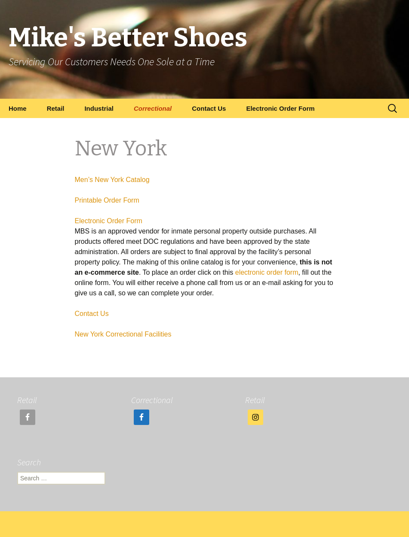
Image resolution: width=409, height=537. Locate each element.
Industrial (99, 108)
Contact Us (209, 108)
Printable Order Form (107, 200)
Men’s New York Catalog (112, 179)
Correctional (153, 108)
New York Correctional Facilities (123, 334)
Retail (56, 108)
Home (18, 108)
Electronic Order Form (280, 108)
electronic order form (266, 272)
